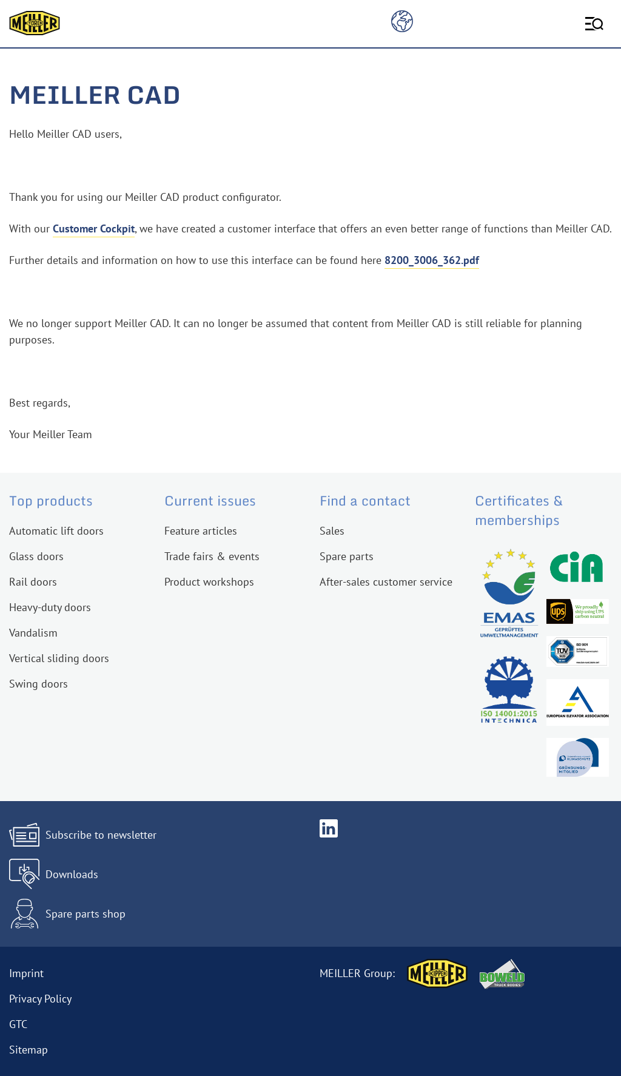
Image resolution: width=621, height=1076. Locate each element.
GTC (18, 1024)
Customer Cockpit (94, 228)
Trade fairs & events (212, 556)
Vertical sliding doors (59, 658)
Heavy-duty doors (50, 607)
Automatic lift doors (56, 531)
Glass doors (36, 556)
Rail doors (33, 582)
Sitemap (28, 1050)
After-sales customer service (386, 582)
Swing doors (38, 684)
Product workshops (209, 582)
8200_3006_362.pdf (431, 260)
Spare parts (347, 556)
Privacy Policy (40, 999)
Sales (332, 531)
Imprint (26, 973)
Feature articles (200, 531)
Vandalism (33, 633)
